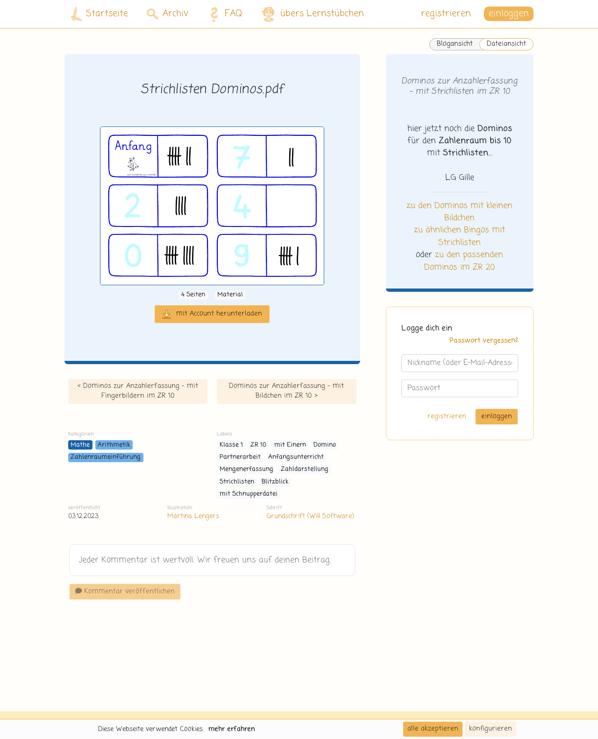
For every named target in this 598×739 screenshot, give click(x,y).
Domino (324, 445)
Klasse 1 (231, 445)
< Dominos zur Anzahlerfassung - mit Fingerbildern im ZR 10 (138, 391)
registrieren (446, 13)
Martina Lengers (193, 516)
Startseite (99, 14)
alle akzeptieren (432, 728)
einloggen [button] (509, 13)
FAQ (223, 14)
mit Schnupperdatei (249, 494)
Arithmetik (114, 445)
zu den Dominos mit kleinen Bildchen (459, 212)
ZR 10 (258, 445)
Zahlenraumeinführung (106, 457)
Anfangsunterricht (296, 457)
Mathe (80, 445)
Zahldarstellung (304, 469)
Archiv (167, 13)
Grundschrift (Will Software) (310, 516)
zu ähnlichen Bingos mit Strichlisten (459, 236)
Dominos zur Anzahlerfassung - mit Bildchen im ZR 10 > (286, 391)
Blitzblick (275, 482)
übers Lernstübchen (312, 14)
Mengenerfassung (246, 469)
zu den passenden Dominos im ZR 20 (463, 261)
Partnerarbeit (240, 457)
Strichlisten (237, 482)
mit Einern (290, 445)
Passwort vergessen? (483, 340)
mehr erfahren (231, 729)
